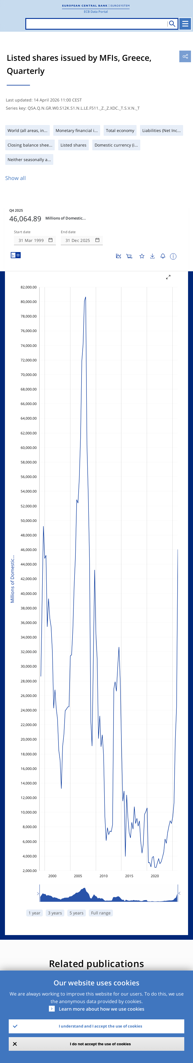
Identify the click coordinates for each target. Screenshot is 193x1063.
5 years (77, 913)
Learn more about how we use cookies (101, 1009)
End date (68, 232)
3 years (55, 913)
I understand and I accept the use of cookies (100, 1026)
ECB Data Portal (96, 11)
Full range (101, 913)
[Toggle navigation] (185, 24)
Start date (22, 232)
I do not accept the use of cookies (100, 1044)
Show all (15, 177)
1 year (34, 913)
